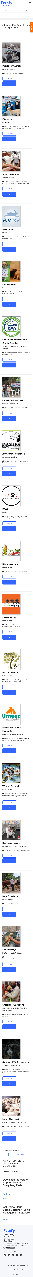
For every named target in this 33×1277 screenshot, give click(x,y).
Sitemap (16, 1274)
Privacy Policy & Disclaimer (16, 1270)
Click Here (5, 1219)
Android (6, 1194)
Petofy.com (24, 1266)
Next (17, 1154)
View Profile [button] (9, 78)
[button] (15, 10)
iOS (4, 1198)
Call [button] (9, 84)
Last (22, 1154)
